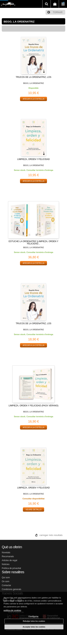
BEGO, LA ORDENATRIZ (33, 83)
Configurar (33, 616)
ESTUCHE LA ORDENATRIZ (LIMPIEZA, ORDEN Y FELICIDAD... (33, 242)
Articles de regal (9, 560)
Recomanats (8, 556)
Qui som (6, 577)
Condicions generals (11, 589)
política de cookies (12, 610)
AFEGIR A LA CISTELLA (33, 99)
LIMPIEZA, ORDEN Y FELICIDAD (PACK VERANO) (33, 405)
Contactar (6, 585)
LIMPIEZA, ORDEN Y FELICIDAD (33, 159)
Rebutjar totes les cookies (34, 621)
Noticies (5, 564)
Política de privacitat (11, 568)
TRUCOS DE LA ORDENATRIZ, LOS (33, 77)
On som (5, 581)
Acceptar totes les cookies (34, 627)
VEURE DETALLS (33, 509)
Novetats (6, 552)
